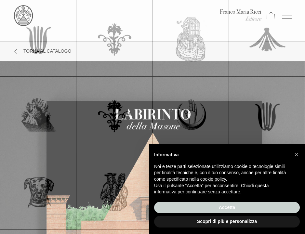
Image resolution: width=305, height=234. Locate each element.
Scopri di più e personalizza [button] (227, 221)
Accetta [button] (227, 207)
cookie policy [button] (213, 179)
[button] (296, 154)
